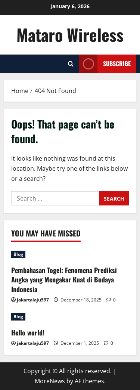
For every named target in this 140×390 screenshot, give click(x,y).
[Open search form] (71, 63)
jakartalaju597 (33, 300)
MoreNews (50, 381)
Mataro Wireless (70, 34)
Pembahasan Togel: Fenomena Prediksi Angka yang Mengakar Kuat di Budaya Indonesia (64, 279)
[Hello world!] (70, 316)
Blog (18, 254)
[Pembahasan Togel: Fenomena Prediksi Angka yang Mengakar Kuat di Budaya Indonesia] (70, 254)
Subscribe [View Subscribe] (105, 64)
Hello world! (27, 332)
